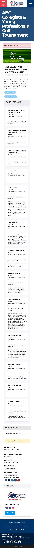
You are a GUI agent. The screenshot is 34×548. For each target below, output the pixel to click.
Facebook (6, 480)
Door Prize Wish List (10, 96)
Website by (16, 546)
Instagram (13, 508)
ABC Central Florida (12, 75)
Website (6, 508)
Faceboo (10, 508)
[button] (3, 3)
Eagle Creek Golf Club (11, 462)
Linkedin (12, 480)
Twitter (9, 480)
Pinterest (18, 480)
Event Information (10, 92)
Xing (15, 480)
